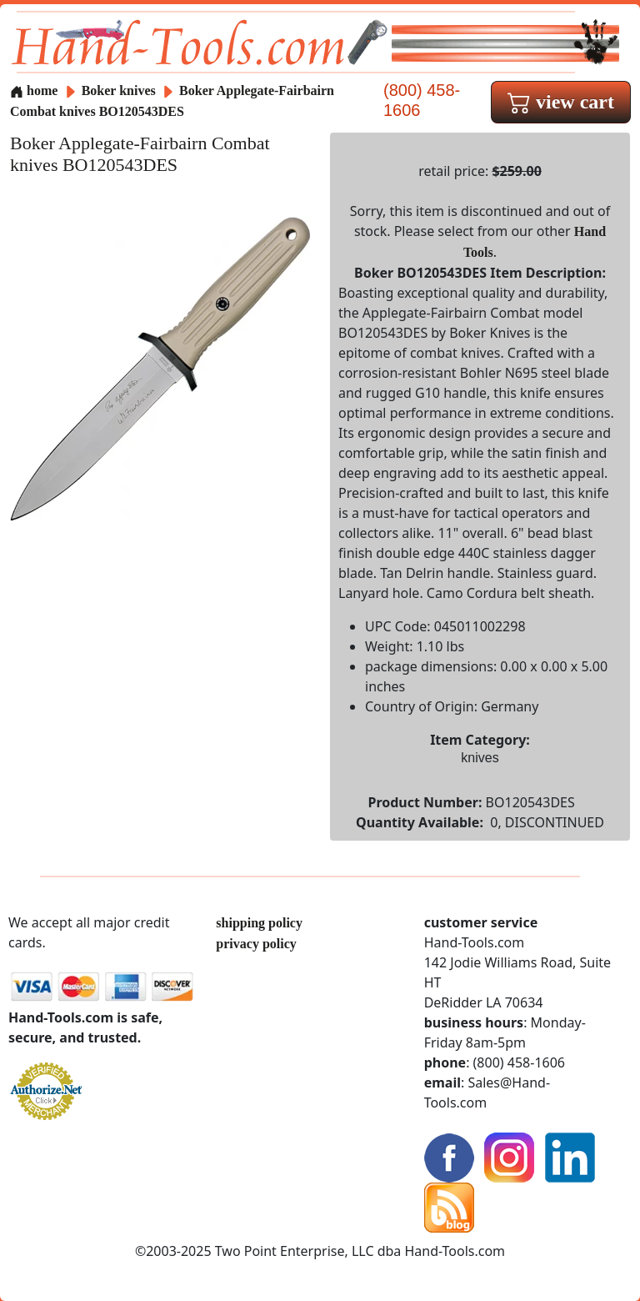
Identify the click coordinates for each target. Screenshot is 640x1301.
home (34, 90)
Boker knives (119, 90)
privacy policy (256, 944)
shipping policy (259, 923)
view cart (561, 101)
